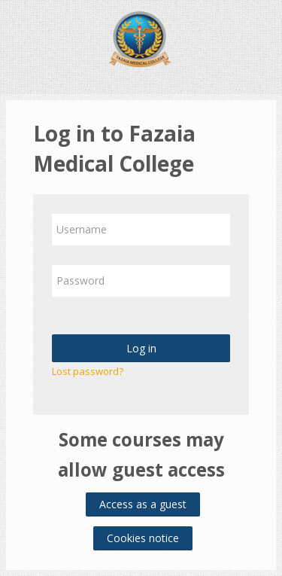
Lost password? (87, 371)
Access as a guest (142, 504)
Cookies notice (143, 538)
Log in (141, 348)
